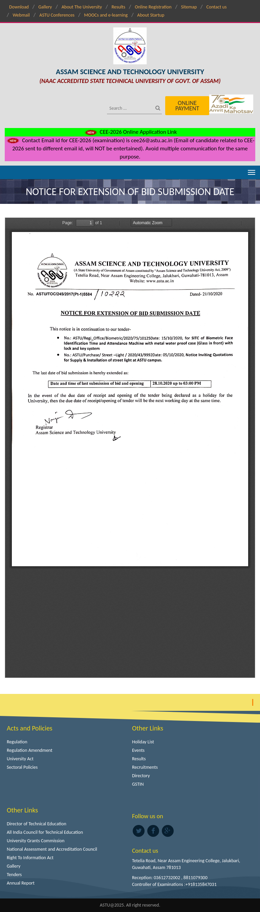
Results (118, 7)
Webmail (21, 15)
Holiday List (143, 742)
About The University (82, 7)
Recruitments (145, 767)
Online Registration (153, 7)
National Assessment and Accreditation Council (52, 849)
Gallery (45, 7)
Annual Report (21, 883)
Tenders (14, 874)
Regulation (17, 742)
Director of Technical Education (36, 824)
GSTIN (138, 784)
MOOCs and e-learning (106, 15)
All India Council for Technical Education (45, 832)
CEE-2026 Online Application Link (130, 131)
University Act (20, 759)
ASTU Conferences (56, 15)
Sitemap (189, 7)
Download (19, 7)
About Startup (150, 15)
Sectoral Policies (22, 767)
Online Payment (187, 105)
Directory (141, 776)
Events (138, 750)
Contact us (217, 7)
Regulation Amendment (29, 750)
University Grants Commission (35, 841)
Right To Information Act (30, 858)
